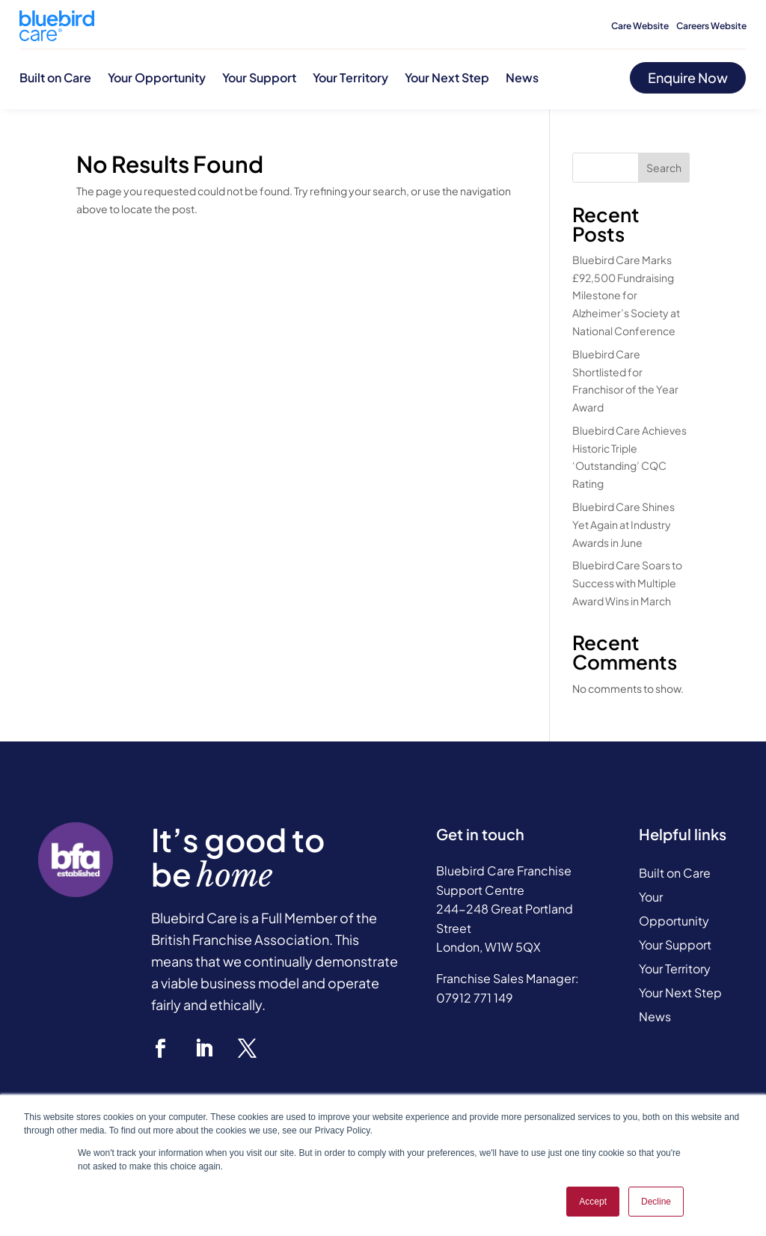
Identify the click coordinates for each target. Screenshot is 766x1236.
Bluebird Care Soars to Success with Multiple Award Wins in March (627, 583)
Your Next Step (447, 77)
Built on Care (55, 77)
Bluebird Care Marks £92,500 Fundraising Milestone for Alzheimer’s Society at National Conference (626, 295)
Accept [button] (593, 1201)
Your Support (259, 77)
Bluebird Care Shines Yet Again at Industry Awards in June (623, 524)
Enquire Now (688, 77)
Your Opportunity (157, 77)
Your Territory (350, 77)
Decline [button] (656, 1201)
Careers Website (711, 25)
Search (663, 167)
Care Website (640, 25)
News (522, 77)
